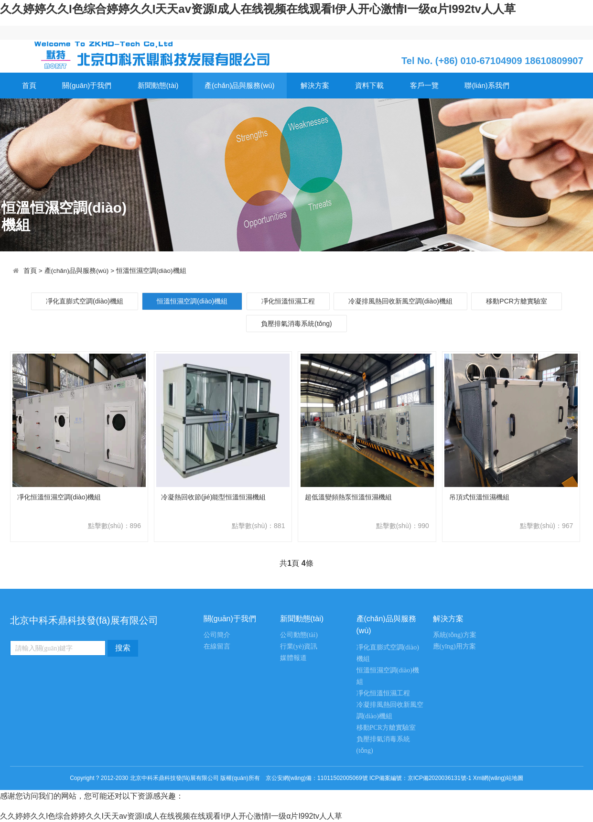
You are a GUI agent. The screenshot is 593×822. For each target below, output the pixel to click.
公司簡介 (217, 634)
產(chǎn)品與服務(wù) (240, 85)
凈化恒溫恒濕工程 (288, 301)
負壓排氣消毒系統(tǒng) (296, 323)
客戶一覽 (424, 85)
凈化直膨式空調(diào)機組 (84, 301)
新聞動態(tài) (158, 85)
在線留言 (217, 646)
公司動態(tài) (299, 634)
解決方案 (315, 85)
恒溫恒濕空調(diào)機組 (151, 270)
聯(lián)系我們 (486, 85)
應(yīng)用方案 (454, 646)
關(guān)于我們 (86, 85)
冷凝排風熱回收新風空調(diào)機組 (400, 301)
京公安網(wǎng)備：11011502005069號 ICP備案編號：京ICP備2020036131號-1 (369, 778)
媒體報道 (293, 657)
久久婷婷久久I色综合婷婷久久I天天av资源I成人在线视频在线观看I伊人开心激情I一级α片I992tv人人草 (258, 8)
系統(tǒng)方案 (454, 634)
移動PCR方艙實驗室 (516, 301)
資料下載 (369, 85)
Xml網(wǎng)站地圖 (498, 778)
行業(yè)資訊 (299, 646)
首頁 (29, 85)
